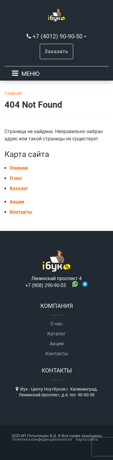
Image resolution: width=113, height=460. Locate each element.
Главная (19, 168)
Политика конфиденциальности (42, 439)
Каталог (19, 188)
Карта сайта (87, 439)
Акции (17, 202)
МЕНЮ (30, 73)
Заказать (56, 51)
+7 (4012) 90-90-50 (58, 36)
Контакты (21, 212)
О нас (16, 178)
